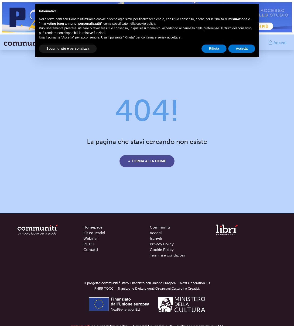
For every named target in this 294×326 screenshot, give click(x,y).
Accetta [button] (242, 48)
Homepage (93, 227)
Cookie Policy (162, 249)
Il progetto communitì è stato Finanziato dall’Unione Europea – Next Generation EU (147, 283)
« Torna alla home (147, 161)
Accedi (277, 42)
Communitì (160, 227)
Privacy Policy (162, 244)
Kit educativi (94, 233)
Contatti (90, 249)
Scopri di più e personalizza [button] (67, 48)
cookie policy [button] (146, 23)
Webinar (90, 238)
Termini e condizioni (167, 255)
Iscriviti (156, 238)
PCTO (88, 244)
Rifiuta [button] (214, 48)
